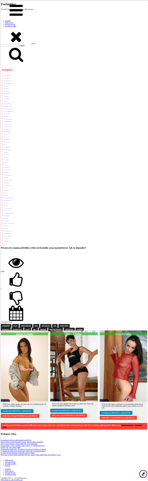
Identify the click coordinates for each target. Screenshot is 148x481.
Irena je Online (123, 333)
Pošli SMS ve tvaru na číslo (20, 416)
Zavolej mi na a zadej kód (17, 411)
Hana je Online (74, 333)
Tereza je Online (24, 333)
